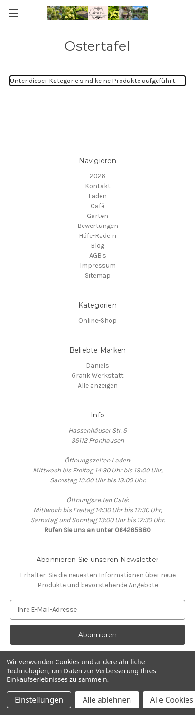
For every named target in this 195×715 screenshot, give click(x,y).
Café (97, 206)
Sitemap (98, 276)
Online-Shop (97, 321)
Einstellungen (39, 700)
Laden (97, 196)
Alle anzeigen (98, 385)
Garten (97, 216)
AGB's (97, 256)
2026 (97, 176)
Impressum (98, 266)
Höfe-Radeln (97, 236)
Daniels (97, 366)
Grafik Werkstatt (98, 375)
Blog (97, 246)
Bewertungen (97, 226)
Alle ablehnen (107, 700)
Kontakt (98, 186)
